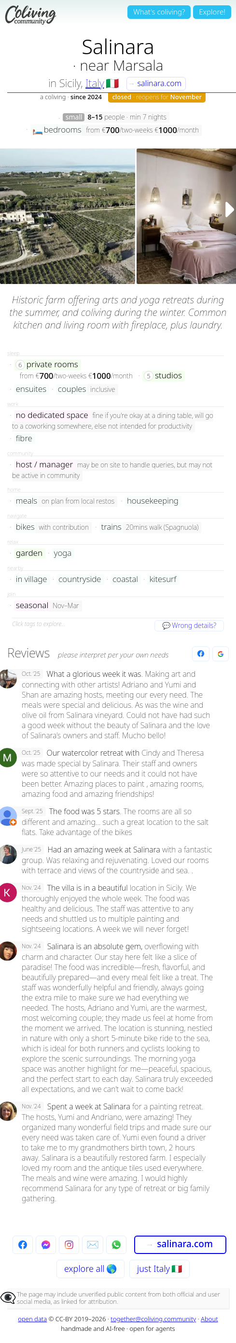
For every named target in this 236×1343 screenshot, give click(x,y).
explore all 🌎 (90, 1268)
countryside (79, 579)
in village (31, 579)
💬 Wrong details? (189, 625)
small (74, 117)
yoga (62, 553)
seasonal (32, 605)
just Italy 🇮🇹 (159, 1268)
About (209, 1318)
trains (111, 527)
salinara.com (154, 83)
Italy (94, 82)
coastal (125, 579)
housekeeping (153, 501)
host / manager (44, 465)
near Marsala (121, 65)
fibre (24, 438)
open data (32, 1318)
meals (26, 501)
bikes (25, 527)
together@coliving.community (153, 1318)
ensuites (31, 389)
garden (29, 553)
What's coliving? (159, 11)
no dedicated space (52, 415)
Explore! (212, 11)
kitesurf (163, 579)
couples (72, 389)
